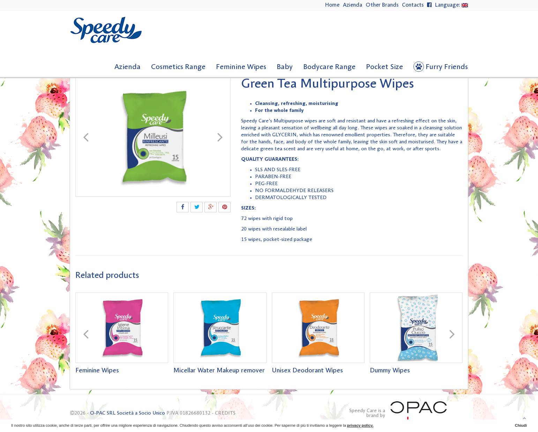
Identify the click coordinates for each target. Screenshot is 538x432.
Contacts (413, 5)
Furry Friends (447, 67)
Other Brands (382, 5)
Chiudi (521, 425)
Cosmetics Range (178, 67)
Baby (285, 67)
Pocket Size (384, 67)
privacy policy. (360, 425)
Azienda (352, 5)
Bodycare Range (329, 67)
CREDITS (225, 413)
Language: (451, 5)
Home (332, 5)
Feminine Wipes (241, 67)
